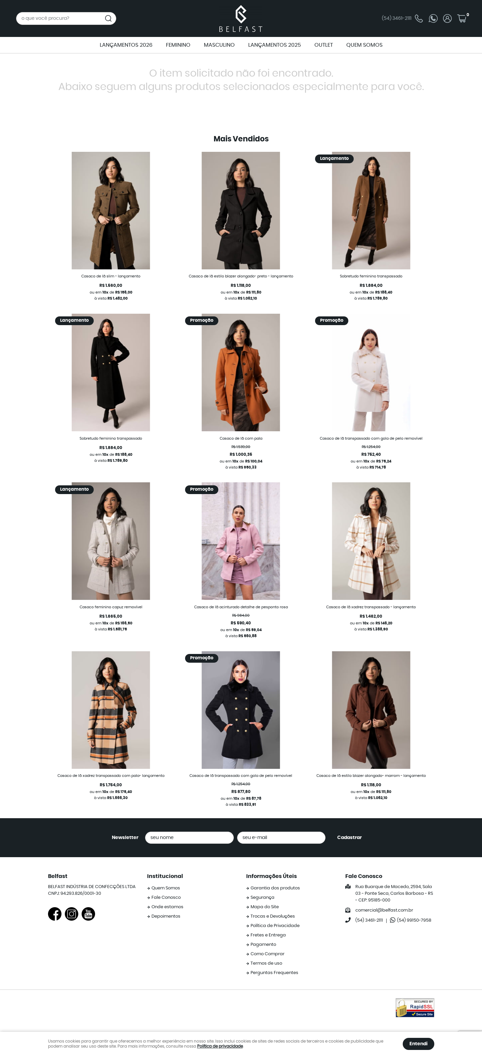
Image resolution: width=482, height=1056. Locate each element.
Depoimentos (165, 916)
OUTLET (323, 45)
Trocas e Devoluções (273, 916)
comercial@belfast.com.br (384, 910)
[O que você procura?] (108, 18)
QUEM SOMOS (364, 45)
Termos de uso (266, 963)
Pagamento (263, 944)
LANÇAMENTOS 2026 (126, 45)
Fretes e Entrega (268, 935)
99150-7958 (414, 920)
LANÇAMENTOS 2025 (274, 45)
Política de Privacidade (275, 926)
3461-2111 (402, 18)
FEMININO (178, 45)
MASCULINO (219, 45)
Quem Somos (165, 888)
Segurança (262, 897)
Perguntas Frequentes (274, 973)
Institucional (165, 876)
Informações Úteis (271, 876)
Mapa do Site (265, 907)
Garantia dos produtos (275, 888)
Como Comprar (267, 954)
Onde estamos (167, 907)
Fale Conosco (166, 897)
